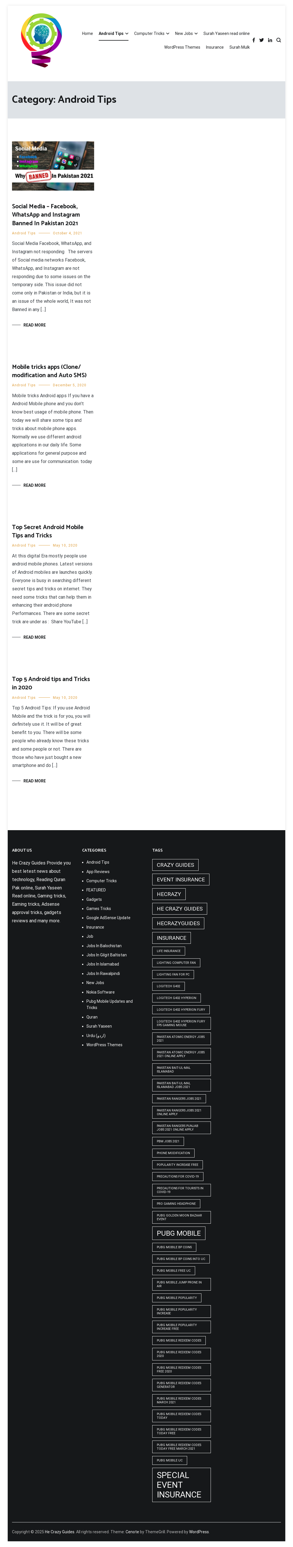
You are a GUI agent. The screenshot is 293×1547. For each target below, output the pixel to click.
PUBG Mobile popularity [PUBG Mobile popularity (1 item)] (177, 1298)
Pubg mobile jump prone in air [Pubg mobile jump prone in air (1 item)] (179, 1284)
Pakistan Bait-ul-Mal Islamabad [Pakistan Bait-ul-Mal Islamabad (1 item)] (174, 1069)
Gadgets (94, 899)
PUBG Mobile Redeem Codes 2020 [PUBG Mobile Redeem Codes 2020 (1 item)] (179, 1354)
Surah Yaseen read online (226, 33)
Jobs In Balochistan (104, 945)
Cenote (132, 1532)
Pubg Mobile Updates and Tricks (109, 1004)
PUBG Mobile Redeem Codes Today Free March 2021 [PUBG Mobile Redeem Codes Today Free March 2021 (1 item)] (179, 1447)
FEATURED (96, 890)
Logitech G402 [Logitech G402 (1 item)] (168, 986)
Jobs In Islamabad (102, 964)
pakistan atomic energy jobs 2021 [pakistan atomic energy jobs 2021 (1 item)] (181, 1038)
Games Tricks (98, 908)
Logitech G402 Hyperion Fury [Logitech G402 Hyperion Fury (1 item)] (181, 1010)
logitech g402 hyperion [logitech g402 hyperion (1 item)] (176, 998)
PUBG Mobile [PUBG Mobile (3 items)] (179, 1233)
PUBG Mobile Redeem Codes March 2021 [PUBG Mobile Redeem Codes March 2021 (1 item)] (179, 1400)
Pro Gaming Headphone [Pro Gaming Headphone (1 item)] (176, 1204)
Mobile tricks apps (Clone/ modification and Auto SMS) (49, 371)
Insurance (215, 47)
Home (87, 33)
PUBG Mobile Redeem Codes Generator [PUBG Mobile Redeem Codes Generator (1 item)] (179, 1385)
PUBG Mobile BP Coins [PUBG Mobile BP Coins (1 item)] (174, 1247)
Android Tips (111, 33)
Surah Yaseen (99, 1026)
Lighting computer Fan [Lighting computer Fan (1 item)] (176, 963)
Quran (92, 1017)
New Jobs (184, 33)
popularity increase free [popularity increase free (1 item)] (177, 1165)
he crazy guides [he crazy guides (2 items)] (180, 908)
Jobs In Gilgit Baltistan (106, 955)
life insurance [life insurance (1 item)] (169, 951)
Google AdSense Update (108, 917)
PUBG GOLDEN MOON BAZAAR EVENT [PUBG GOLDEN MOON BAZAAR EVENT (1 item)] (179, 1217)
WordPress (199, 1532)
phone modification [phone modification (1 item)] (173, 1153)
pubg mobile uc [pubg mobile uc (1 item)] (170, 1460)
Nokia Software (100, 992)
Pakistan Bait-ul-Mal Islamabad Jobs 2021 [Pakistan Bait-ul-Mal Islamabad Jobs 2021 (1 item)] (174, 1085)
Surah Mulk (239, 47)
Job (89, 936)
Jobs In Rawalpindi (103, 973)
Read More (34, 325)
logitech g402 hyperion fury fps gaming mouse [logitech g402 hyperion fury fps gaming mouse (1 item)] (181, 1023)
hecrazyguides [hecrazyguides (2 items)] (178, 923)
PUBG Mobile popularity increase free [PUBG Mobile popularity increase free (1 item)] (177, 1327)
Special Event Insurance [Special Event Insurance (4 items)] (179, 1484)
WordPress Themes (182, 47)
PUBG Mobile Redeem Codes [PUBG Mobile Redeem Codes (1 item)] (179, 1340)
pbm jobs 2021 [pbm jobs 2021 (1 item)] (168, 1141)
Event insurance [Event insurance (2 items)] (181, 879)
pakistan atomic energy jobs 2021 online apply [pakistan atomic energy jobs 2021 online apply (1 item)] (181, 1054)
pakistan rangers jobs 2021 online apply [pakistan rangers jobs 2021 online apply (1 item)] (179, 1112)
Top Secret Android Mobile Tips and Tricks (48, 532)
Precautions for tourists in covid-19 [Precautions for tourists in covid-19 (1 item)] (180, 1190)
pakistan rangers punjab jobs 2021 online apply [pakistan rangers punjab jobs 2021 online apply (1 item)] (177, 1127)
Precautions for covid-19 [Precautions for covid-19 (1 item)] (178, 1176)
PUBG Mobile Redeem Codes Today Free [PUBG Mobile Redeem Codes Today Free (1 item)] (179, 1431)
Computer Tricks (149, 33)
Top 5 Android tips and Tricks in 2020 (51, 683)
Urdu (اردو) (96, 1035)
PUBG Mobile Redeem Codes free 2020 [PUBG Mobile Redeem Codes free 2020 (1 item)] (179, 1369)
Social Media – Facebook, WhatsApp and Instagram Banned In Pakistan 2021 (46, 215)
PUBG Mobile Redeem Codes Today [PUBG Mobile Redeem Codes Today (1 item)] (179, 1416)
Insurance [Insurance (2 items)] (171, 938)
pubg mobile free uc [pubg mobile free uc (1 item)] (174, 1271)
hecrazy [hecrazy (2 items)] (169, 894)
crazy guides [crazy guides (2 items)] (175, 865)
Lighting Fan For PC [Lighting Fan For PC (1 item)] (173, 974)
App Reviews (98, 871)
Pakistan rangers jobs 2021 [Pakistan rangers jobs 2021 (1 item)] (179, 1099)
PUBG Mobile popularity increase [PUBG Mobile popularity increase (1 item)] (177, 1311)
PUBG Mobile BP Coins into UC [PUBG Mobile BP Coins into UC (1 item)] (181, 1259)
